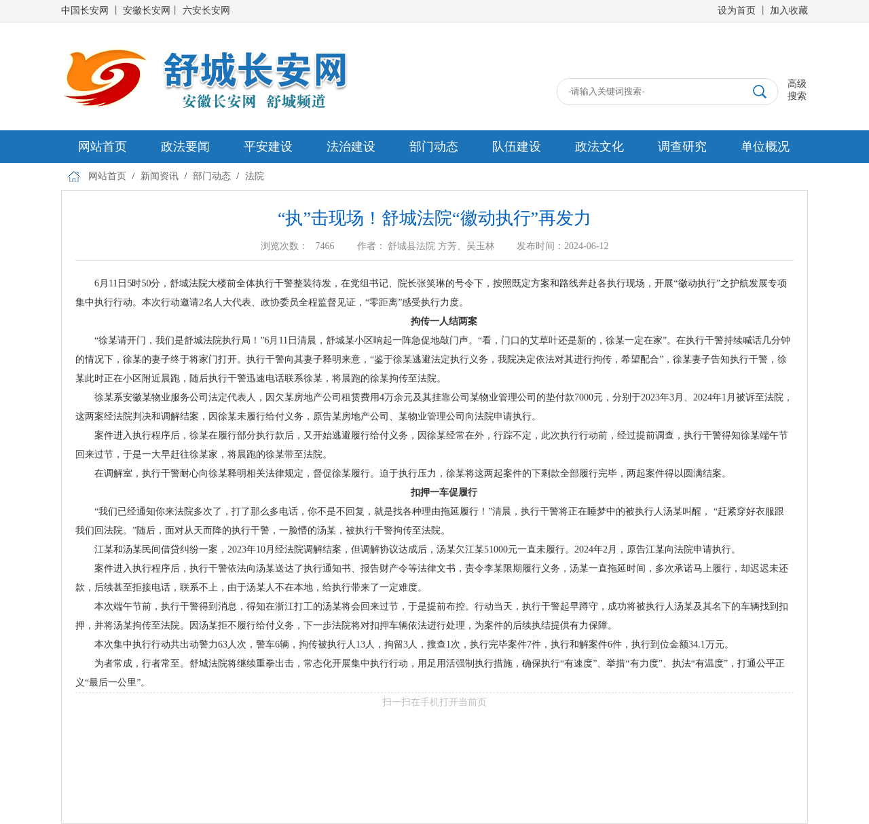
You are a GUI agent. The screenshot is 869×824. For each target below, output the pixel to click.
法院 (254, 176)
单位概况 (765, 146)
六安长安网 (206, 10)
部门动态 (433, 146)
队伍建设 (516, 146)
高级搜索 (797, 90)
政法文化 (599, 146)
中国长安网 (85, 10)
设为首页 (737, 10)
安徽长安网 (146, 10)
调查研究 (682, 146)
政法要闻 (185, 146)
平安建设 (268, 146)
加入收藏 (789, 10)
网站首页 (102, 146)
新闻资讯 (160, 176)
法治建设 (351, 146)
